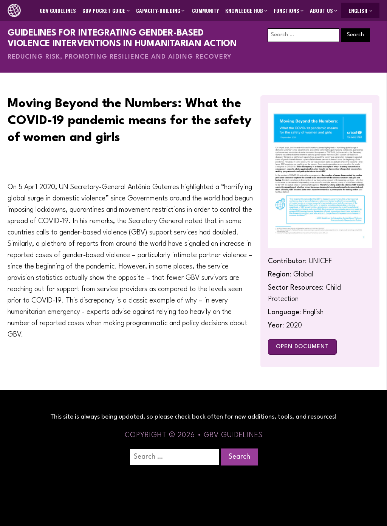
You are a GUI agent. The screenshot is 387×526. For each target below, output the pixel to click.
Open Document (302, 347)
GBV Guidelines (58, 10)
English (357, 10)
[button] (107, 10)
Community (205, 10)
